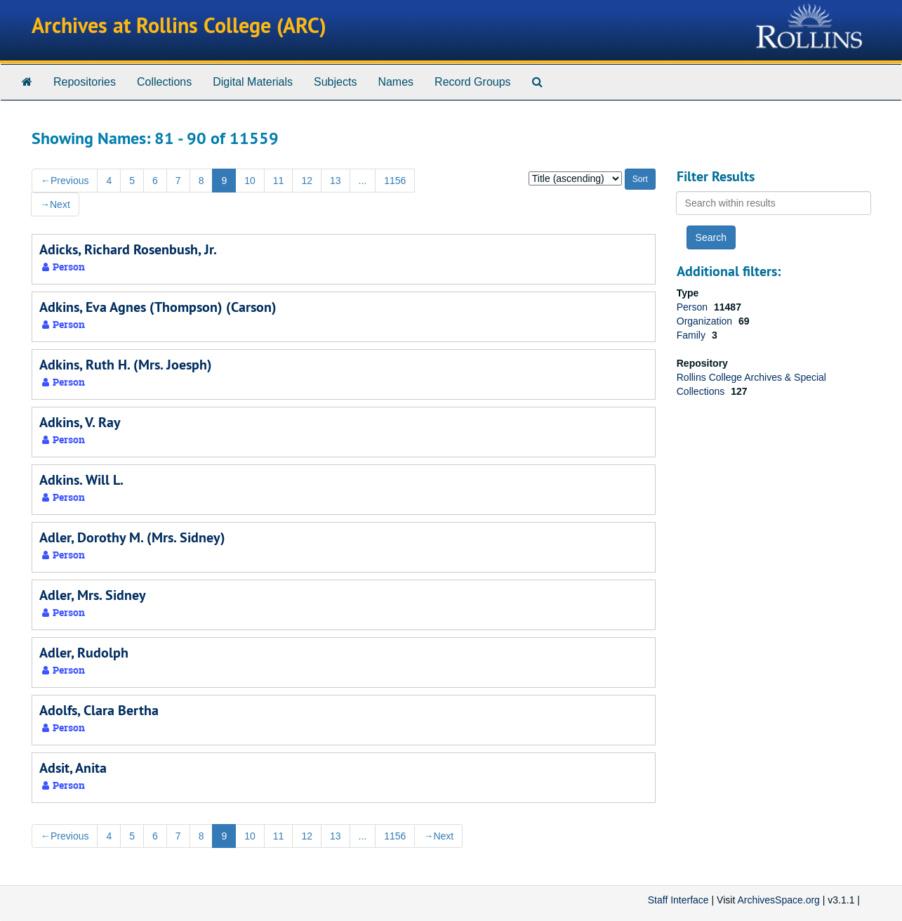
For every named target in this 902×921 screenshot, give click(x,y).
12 (306, 180)
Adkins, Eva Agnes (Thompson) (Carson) (158, 307)
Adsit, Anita (73, 768)
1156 (395, 180)
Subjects (335, 82)
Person (693, 307)
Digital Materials (253, 82)
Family (692, 335)
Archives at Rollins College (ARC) (179, 25)
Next (55, 204)
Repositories (84, 82)
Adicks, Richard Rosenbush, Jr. (128, 249)
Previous (64, 180)
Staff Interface (678, 900)
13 (335, 180)
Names (395, 82)
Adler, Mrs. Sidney (92, 595)
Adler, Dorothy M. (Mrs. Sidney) (132, 537)
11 (278, 180)
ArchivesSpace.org (778, 900)
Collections (164, 82)
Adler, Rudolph (83, 653)
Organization (706, 321)
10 (250, 180)
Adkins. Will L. (81, 480)
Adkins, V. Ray (80, 422)
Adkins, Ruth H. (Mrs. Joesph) (125, 364)
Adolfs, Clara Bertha (99, 710)
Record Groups (473, 82)
